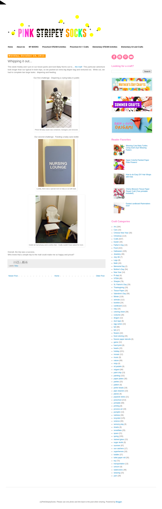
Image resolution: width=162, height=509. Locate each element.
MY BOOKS (33, 47)
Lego (116, 260)
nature (116, 360)
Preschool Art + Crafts (79, 47)
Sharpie (117, 281)
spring (116, 436)
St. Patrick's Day (120, 284)
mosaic (116, 354)
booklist (117, 303)
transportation (119, 464)
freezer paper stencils (122, 339)
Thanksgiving (119, 287)
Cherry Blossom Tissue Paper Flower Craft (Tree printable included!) (138, 191)
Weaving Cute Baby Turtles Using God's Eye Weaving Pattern (136, 148)
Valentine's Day (120, 294)
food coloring (119, 336)
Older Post (100, 276)
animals (117, 300)
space (116, 433)
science (117, 421)
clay (115, 309)
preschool (117, 400)
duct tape (117, 321)
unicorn (116, 467)
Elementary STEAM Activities (105, 47)
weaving (117, 473)
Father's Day (119, 245)
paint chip (117, 373)
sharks (116, 427)
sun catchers (119, 448)
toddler (116, 455)
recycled (117, 418)
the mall (78, 67)
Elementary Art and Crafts (132, 47)
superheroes (119, 451)
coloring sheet (119, 312)
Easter (116, 242)
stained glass (119, 439)
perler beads (119, 388)
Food (116, 248)
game (116, 342)
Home (10, 47)
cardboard (118, 306)
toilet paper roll (119, 458)
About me (21, 47)
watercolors (118, 470)
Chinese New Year (121, 233)
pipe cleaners (119, 391)
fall (115, 327)
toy (115, 461)
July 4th (117, 257)
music (116, 357)
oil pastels (118, 366)
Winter (116, 297)
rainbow (117, 415)
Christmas (118, 236)
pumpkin (117, 412)
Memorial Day (119, 266)
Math (116, 263)
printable (117, 403)
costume (117, 315)
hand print (118, 345)
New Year (117, 272)
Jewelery (117, 254)
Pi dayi (116, 275)
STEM (116, 278)
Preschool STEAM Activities (54, 47)
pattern (116, 385)
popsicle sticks (119, 397)
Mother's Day (119, 269)
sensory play (119, 424)
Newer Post (13, 276)
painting (117, 376)
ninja (115, 363)
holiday (116, 351)
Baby (16, 266)
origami (116, 370)
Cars (115, 230)
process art (118, 409)
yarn (115, 476)
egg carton (118, 324)
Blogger (119, 502)
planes (116, 394)
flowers (116, 333)
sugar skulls (118, 442)
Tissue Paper (119, 291)
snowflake (118, 430)
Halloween (118, 251)
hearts (116, 348)
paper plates (119, 379)
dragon (116, 318)
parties (116, 382)
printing (116, 406)
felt (115, 330)
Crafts (116, 239)
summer (117, 445)
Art (115, 227)
